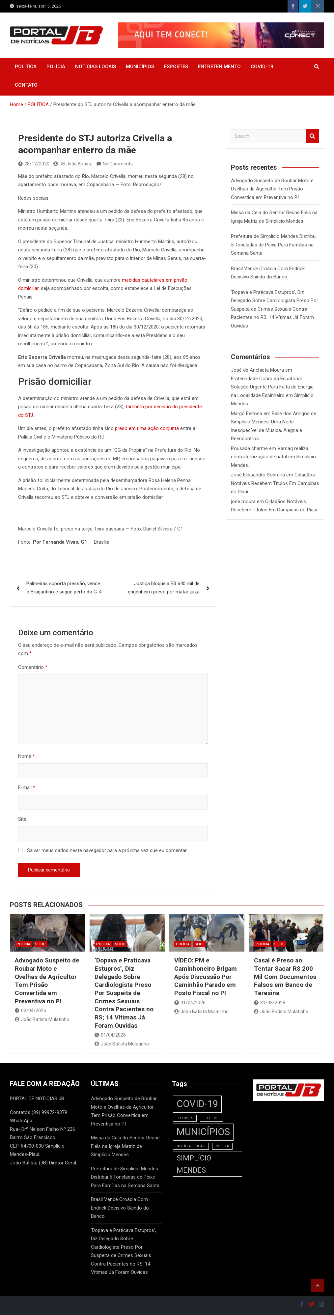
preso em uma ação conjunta (147, 428)
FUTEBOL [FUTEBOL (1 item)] (211, 1118)
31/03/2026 (269, 1002)
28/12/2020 (33, 163)
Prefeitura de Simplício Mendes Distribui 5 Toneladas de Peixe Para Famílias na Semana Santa (274, 244)
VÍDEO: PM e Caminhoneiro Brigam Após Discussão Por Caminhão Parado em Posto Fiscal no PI (205, 977)
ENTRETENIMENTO (219, 67)
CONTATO (26, 85)
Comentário (32, 667)
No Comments (118, 163)
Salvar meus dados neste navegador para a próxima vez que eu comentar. (107, 850)
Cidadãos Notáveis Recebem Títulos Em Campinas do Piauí (275, 483)
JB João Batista (73, 163)
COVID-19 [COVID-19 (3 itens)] (197, 1103)
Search (312, 136)
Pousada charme (249, 448)
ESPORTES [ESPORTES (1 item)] (185, 1118)
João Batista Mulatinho (42, 1019)
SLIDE (40, 944)
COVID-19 (262, 67)
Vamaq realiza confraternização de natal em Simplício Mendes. (273, 456)
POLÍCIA (55, 67)
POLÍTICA (26, 67)
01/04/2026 (110, 1035)
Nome (26, 756)
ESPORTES (176, 67)
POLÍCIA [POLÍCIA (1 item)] (222, 1146)
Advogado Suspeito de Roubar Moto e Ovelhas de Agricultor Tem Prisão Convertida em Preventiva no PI (272, 189)
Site (22, 819)
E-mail (26, 787)
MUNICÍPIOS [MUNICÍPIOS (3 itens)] (203, 1131)
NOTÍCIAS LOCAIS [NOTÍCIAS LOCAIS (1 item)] (191, 1146)
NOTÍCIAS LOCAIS (95, 67)
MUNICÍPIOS (140, 67)
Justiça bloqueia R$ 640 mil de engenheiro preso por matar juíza (164, 588)
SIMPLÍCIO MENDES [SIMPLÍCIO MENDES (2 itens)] (194, 1164)
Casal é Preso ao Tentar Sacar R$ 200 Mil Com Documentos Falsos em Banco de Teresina (285, 977)
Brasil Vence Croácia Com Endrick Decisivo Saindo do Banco (120, 1207)
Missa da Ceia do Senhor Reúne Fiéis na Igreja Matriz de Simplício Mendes (125, 1146)
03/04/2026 (30, 1010)
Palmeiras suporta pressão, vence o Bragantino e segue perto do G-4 (63, 588)
